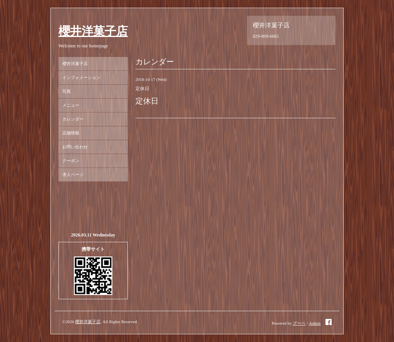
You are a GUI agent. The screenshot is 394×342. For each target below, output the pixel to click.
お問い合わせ (75, 146)
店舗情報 (70, 133)
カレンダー (72, 119)
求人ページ (72, 174)
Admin (315, 323)
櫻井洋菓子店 (93, 31)
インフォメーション (81, 77)
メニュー (70, 105)
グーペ (299, 323)
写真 (66, 91)
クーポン (70, 160)
